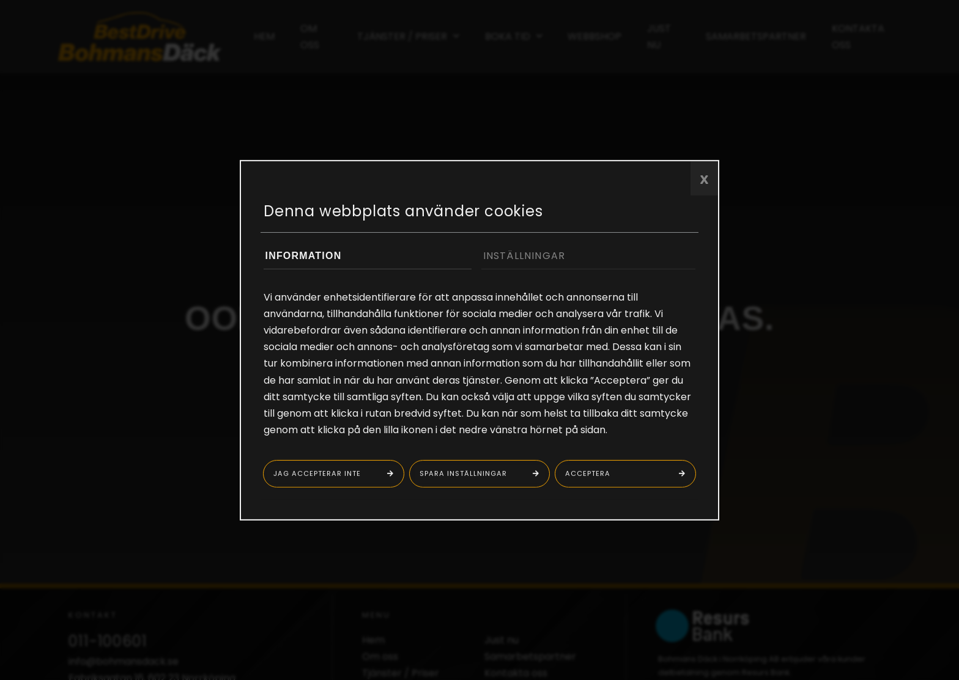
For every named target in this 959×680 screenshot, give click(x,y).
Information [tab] (303, 255)
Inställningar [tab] (524, 255)
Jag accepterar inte (317, 473)
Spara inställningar (463, 473)
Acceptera (587, 473)
